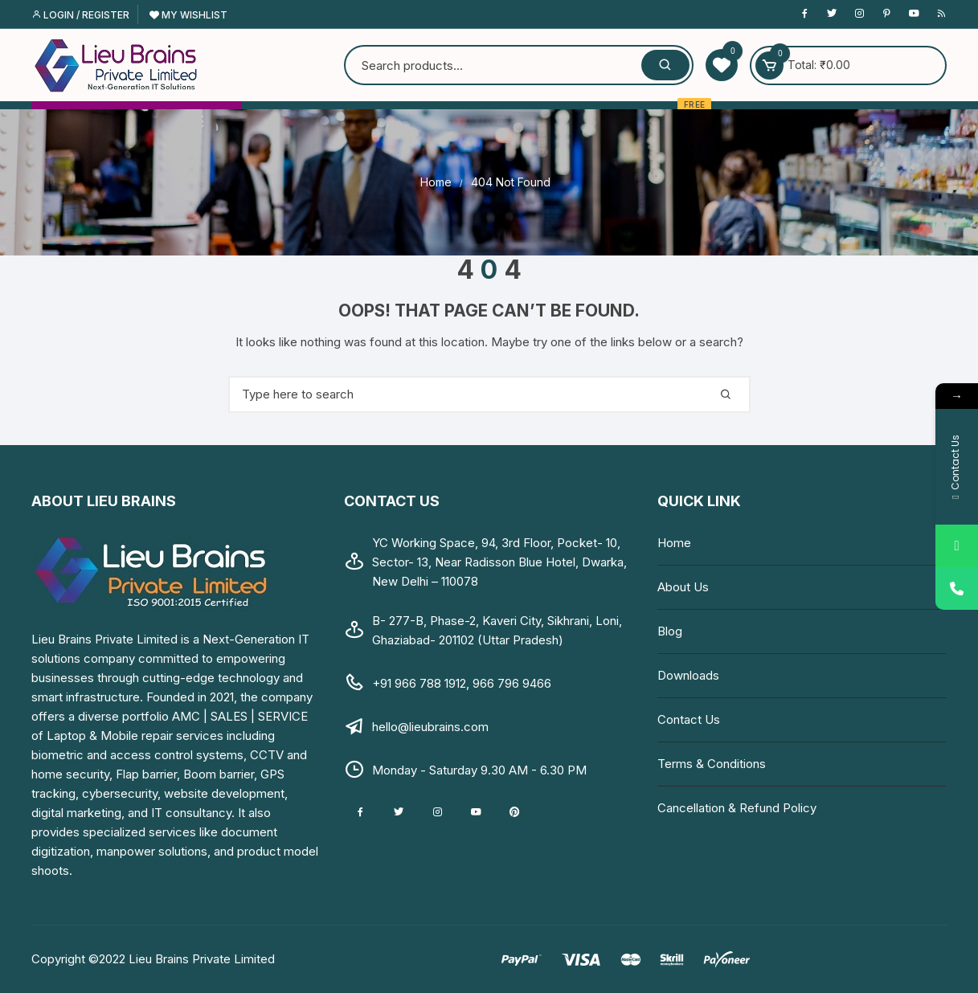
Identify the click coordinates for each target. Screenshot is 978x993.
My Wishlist (188, 15)
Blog (669, 631)
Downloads (688, 675)
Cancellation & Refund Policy (736, 807)
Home (674, 542)
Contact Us (688, 719)
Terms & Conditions (711, 763)
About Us (683, 587)
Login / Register (80, 15)
